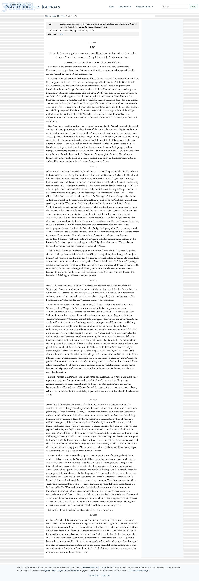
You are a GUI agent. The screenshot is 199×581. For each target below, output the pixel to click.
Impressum (105, 575)
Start (111, 6)
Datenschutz (94, 575)
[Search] (174, 6)
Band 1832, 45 (58, 16)
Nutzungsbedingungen (139, 570)
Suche (193, 6)
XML (62, 34)
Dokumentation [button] (143, 6)
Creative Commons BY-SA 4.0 (93, 567)
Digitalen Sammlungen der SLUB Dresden (61, 570)
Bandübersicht (125, 6)
